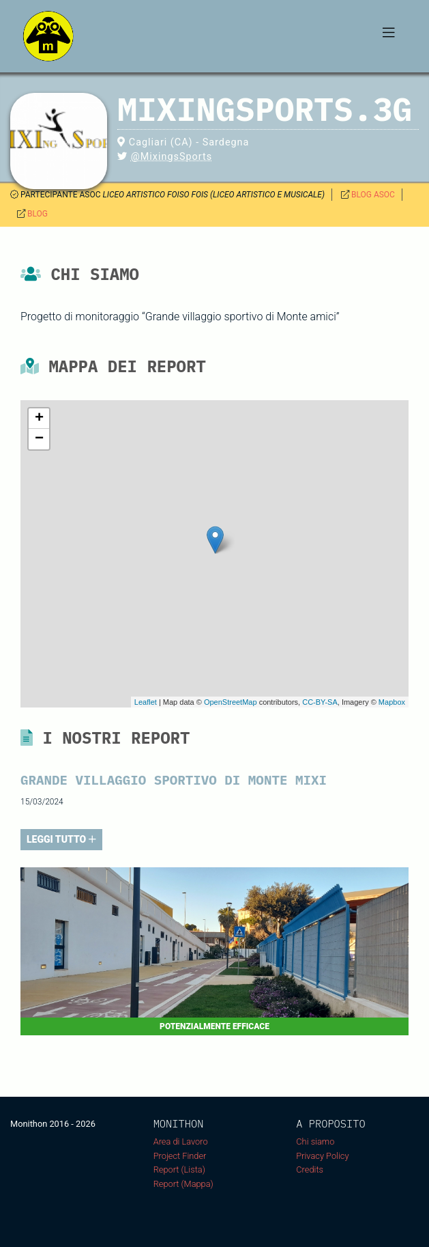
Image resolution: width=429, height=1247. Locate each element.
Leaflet (145, 702)
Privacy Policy (322, 1156)
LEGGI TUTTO (61, 839)
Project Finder (180, 1156)
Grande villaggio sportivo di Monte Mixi (173, 779)
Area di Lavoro (180, 1141)
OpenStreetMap (230, 702)
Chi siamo (315, 1141)
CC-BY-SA (320, 702)
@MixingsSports (171, 157)
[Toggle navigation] (389, 36)
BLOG (37, 214)
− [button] (39, 439)
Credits (309, 1169)
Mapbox (392, 702)
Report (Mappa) (183, 1184)
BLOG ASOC (373, 194)
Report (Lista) (179, 1169)
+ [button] (39, 418)
